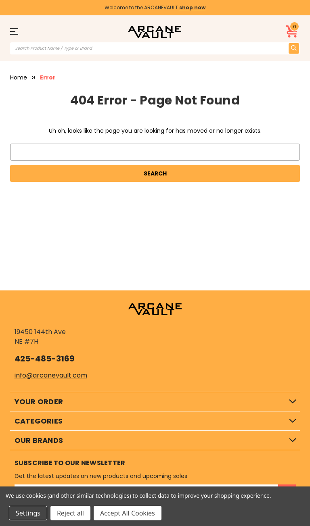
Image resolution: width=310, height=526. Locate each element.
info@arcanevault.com (51, 375)
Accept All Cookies (127, 513)
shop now (192, 7)
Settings (28, 513)
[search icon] (294, 48)
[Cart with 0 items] (292, 31)
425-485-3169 (44, 358)
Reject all (70, 513)
